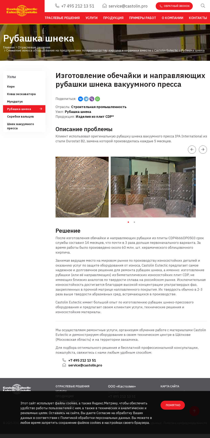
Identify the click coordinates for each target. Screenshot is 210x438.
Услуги (92, 18)
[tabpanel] (83, 187)
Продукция (113, 18)
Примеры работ (142, 18)
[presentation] (192, 150)
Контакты (198, 18)
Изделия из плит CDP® (95, 116)
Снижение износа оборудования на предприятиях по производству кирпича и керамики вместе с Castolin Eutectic (92, 50)
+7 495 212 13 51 (74, 6)
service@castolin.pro (125, 6)
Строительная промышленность (98, 107)
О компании (172, 18)
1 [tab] (128, 222)
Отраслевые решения (61, 18)
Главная (9, 47)
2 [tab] (134, 222)
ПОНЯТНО (173, 405)
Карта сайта (170, 386)
